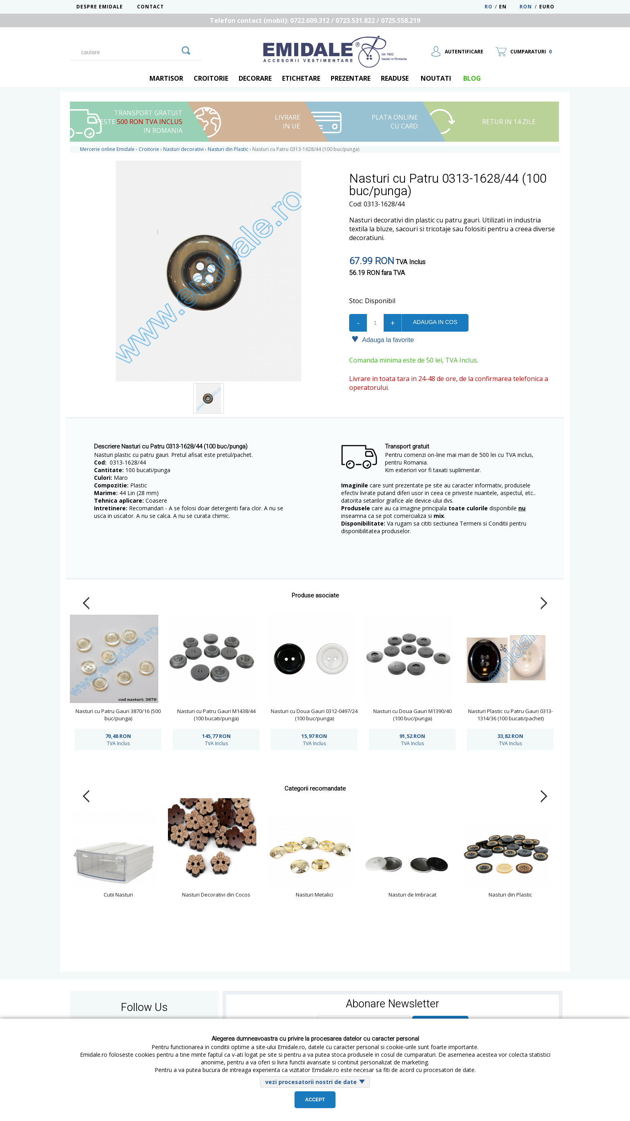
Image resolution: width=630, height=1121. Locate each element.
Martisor (166, 78)
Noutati (436, 78)
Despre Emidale (99, 6)
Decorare (255, 78)
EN (508, 6)
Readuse (395, 78)
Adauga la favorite (383, 339)
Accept (315, 1100)
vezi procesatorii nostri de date (311, 1082)
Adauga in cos (435, 322)
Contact (150, 6)
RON (526, 6)
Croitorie (211, 78)
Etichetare (301, 78)
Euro (546, 6)
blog (472, 78)
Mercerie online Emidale (107, 149)
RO (489, 6)
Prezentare (350, 78)
